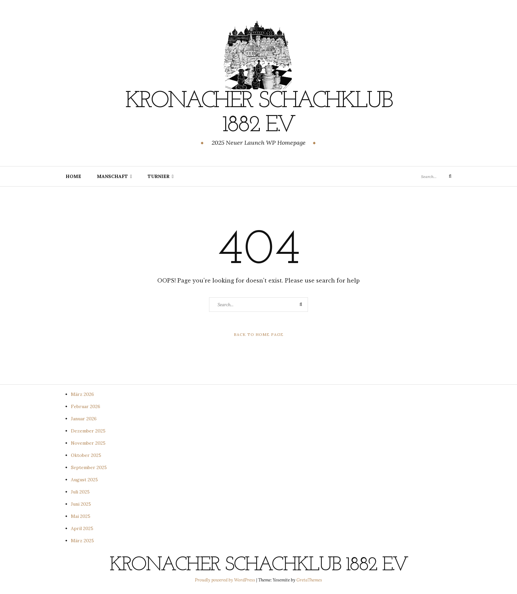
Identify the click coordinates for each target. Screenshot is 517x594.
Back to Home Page (259, 334)
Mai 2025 (80, 516)
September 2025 (89, 467)
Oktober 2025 (86, 455)
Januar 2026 (84, 418)
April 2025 (82, 528)
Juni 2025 (81, 504)
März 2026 (82, 394)
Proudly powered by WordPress (225, 579)
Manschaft (112, 176)
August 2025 (84, 479)
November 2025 (88, 443)
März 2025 (82, 540)
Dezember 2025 (88, 430)
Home (73, 176)
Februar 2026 (85, 406)
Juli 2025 (80, 491)
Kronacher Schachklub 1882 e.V (258, 113)
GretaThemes (309, 579)
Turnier (158, 176)
